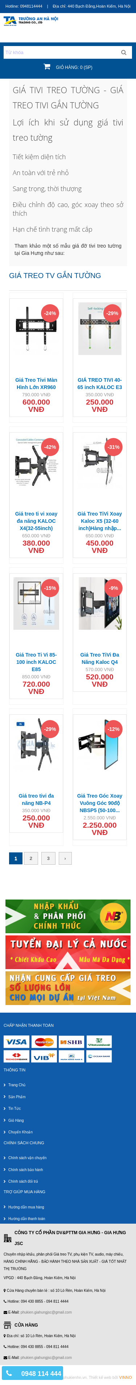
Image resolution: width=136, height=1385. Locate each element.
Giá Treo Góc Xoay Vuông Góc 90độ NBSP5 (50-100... (100, 803)
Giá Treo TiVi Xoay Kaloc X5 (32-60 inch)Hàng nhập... (100, 521)
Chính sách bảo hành (25, 1170)
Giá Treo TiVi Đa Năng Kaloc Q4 (100, 658)
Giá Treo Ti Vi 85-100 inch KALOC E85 (36, 662)
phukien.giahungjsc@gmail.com (46, 1312)
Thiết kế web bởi (110, 1377)
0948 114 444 (41, 1373)
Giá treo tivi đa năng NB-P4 (36, 799)
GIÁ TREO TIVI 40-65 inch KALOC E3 (100, 383)
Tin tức (14, 1109)
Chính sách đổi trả (23, 1181)
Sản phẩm (17, 1097)
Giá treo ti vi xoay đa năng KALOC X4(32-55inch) (36, 521)
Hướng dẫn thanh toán (26, 1219)
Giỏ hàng (16, 1121)
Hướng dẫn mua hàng (26, 1207)
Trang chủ (16, 1085)
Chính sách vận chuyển (27, 1158)
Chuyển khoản (20, 1132)
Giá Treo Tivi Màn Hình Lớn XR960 (36, 383)
